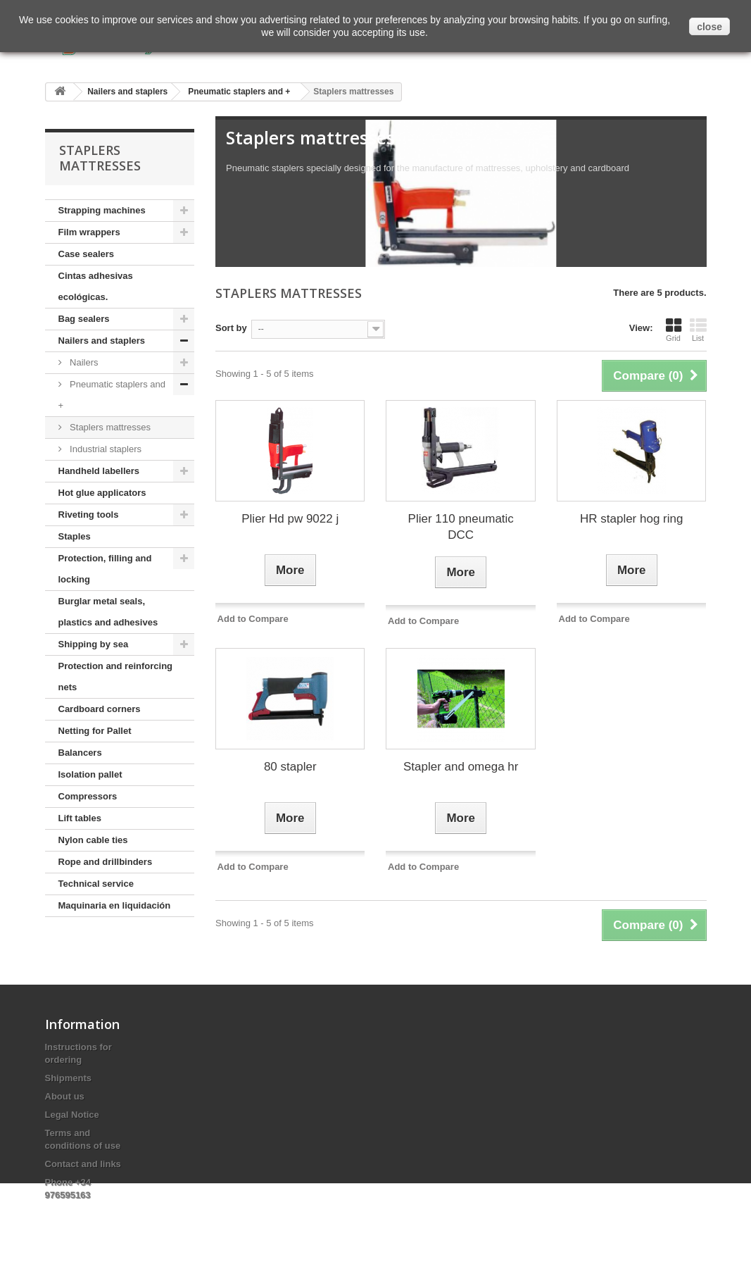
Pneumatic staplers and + (111, 395)
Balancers (80, 752)
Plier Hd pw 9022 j (290, 518)
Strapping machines (102, 210)
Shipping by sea (93, 644)
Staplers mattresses (109, 427)
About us (64, 1096)
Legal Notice (72, 1114)
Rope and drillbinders (105, 861)
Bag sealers (84, 318)
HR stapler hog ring (631, 518)
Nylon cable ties (93, 840)
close (709, 26)
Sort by (231, 328)
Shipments (68, 1078)
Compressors (88, 796)
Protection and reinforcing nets (115, 676)
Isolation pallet (90, 774)
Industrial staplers (105, 449)
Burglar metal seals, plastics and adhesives (108, 612)
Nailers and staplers (102, 340)
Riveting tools (88, 514)
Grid (673, 329)
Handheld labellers (99, 471)
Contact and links (83, 1164)
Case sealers (86, 254)
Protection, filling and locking (105, 569)
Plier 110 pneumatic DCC (461, 527)
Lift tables (79, 818)
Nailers (83, 362)
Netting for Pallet (95, 730)
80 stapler (290, 766)
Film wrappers (89, 232)
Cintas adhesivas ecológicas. (95, 286)
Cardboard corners (99, 709)
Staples (74, 536)
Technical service (96, 883)
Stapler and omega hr (461, 766)
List (698, 329)
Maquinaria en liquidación (114, 905)
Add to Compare (253, 618)
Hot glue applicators (102, 492)
